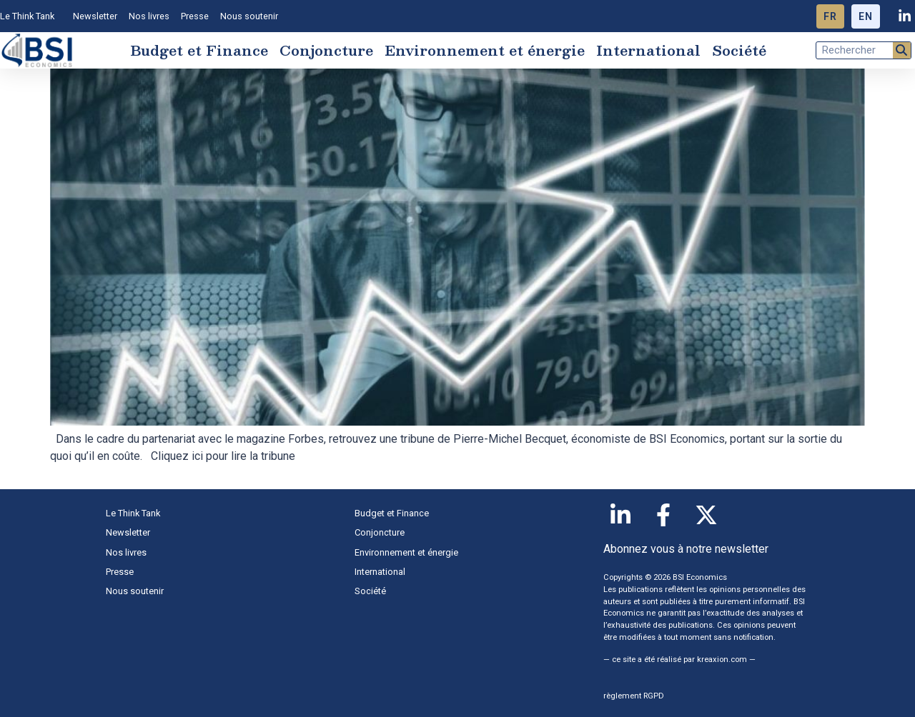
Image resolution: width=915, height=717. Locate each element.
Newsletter (95, 16)
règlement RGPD (633, 696)
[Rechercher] (902, 50)
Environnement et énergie (485, 50)
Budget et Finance (199, 50)
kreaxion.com (722, 659)
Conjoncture (326, 50)
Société (739, 50)
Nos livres (149, 16)
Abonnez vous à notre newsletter (685, 549)
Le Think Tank (30, 16)
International (648, 50)
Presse (195, 16)
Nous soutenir (249, 16)
